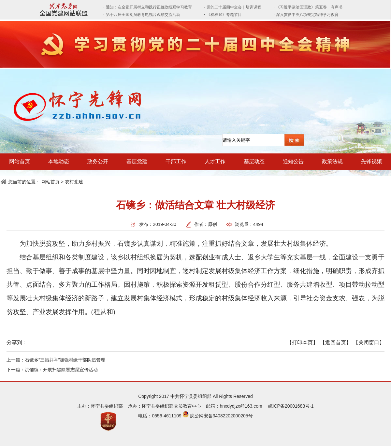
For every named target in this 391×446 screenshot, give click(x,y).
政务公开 (97, 161)
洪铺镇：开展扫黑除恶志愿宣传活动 (61, 369)
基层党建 (136, 161)
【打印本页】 (302, 342)
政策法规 (332, 161)
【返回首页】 (335, 342)
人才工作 (215, 161)
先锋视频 (371, 161)
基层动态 (254, 161)
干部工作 (176, 161)
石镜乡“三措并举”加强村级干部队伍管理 (65, 359)
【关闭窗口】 (368, 342)
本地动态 (58, 161)
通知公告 (293, 161)
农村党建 (74, 181)
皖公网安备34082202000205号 (221, 415)
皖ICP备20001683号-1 (291, 406)
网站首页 (19, 161)
